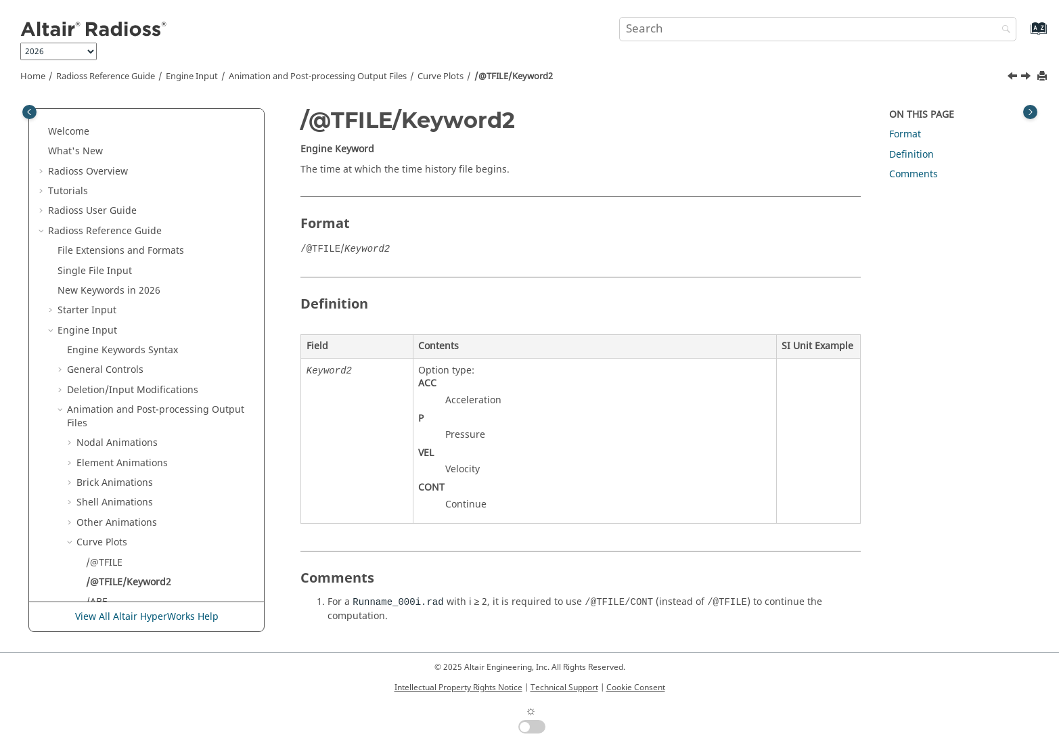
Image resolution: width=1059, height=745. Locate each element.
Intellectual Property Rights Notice (458, 687)
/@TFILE (104, 261)
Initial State (93, 460)
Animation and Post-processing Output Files (318, 76)
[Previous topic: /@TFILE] (1013, 78)
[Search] (1003, 30)
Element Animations (122, 162)
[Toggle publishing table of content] (29, 112)
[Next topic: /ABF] (1027, 78)
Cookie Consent (635, 687)
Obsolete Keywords (101, 520)
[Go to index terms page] (1024, 35)
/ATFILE (103, 321)
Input (91, 480)
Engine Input (192, 76)
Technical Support (564, 687)
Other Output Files (118, 381)
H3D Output (103, 361)
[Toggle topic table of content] (1030, 112)
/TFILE (100, 341)
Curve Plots (441, 76)
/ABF (96, 301)
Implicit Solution (104, 400)
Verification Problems (115, 599)
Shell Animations (114, 201)
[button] (61, 109)
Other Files (82, 540)
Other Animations (116, 222)
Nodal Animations (117, 142)
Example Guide (101, 579)
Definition (80, 559)
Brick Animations (114, 182)
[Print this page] (1043, 77)
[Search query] (817, 29)
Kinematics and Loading (122, 420)
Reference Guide (105, 76)
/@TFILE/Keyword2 (513, 76)
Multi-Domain (89, 500)
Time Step (89, 440)
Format (905, 134)
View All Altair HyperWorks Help (147, 617)
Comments (913, 174)
